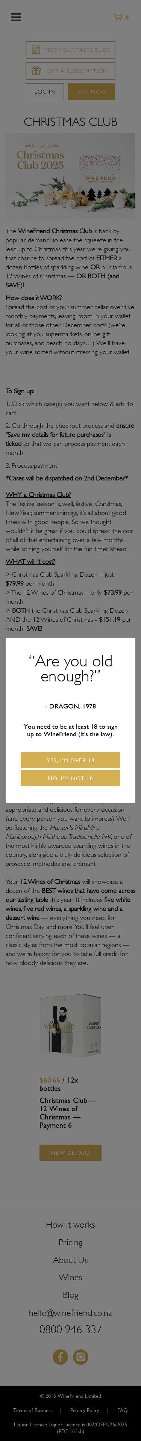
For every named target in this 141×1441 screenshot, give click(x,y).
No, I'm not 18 (70, 778)
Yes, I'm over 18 (71, 760)
